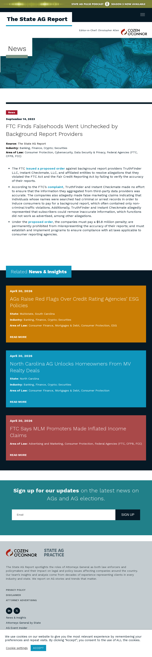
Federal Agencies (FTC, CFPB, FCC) (118, 443)
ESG (114, 325)
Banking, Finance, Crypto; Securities (43, 148)
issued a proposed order (45, 168)
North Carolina (29, 378)
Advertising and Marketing (46, 443)
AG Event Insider (16, 627)
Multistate (26, 313)
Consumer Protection (39, 152)
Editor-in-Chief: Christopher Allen (99, 30)
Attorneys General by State (23, 622)
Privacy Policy (16, 590)
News (11, 112)
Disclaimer (13, 595)
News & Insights (16, 617)
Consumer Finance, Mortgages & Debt (54, 325)
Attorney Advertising (21, 600)
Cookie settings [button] (17, 648)
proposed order (40, 222)
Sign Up (127, 514)
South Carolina (45, 313)
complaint (55, 187)
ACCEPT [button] (38, 647)
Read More (18, 337)
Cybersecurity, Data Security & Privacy (80, 152)
